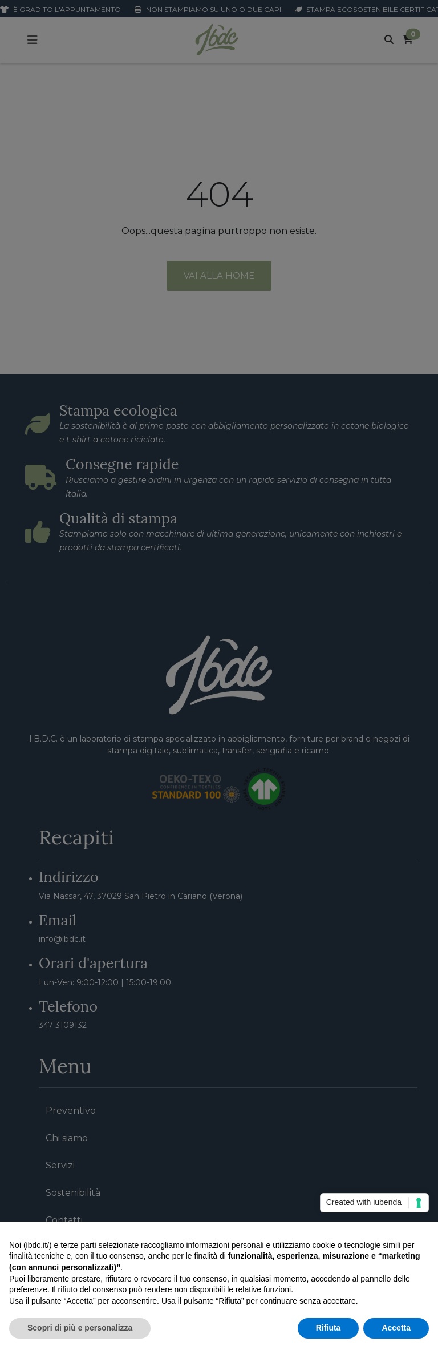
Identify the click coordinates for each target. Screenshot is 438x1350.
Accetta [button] (396, 1327)
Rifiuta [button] (328, 1327)
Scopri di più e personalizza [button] (79, 1327)
